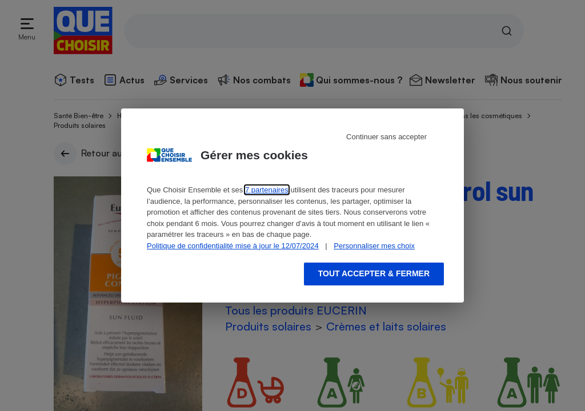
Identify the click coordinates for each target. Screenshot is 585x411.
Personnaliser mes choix (374, 245)
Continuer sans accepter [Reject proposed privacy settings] (386, 136)
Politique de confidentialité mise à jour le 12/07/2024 (233, 245)
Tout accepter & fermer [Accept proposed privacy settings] (374, 273)
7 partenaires (267, 190)
